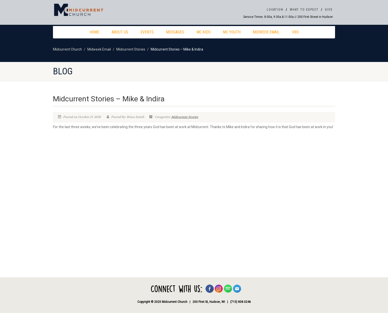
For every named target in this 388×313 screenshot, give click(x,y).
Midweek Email (266, 32)
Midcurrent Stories (184, 117)
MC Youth (232, 32)
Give (329, 9)
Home (94, 32)
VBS (295, 32)
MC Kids (203, 32)
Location (275, 9)
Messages (175, 32)
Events (147, 32)
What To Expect (304, 9)
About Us (120, 32)
